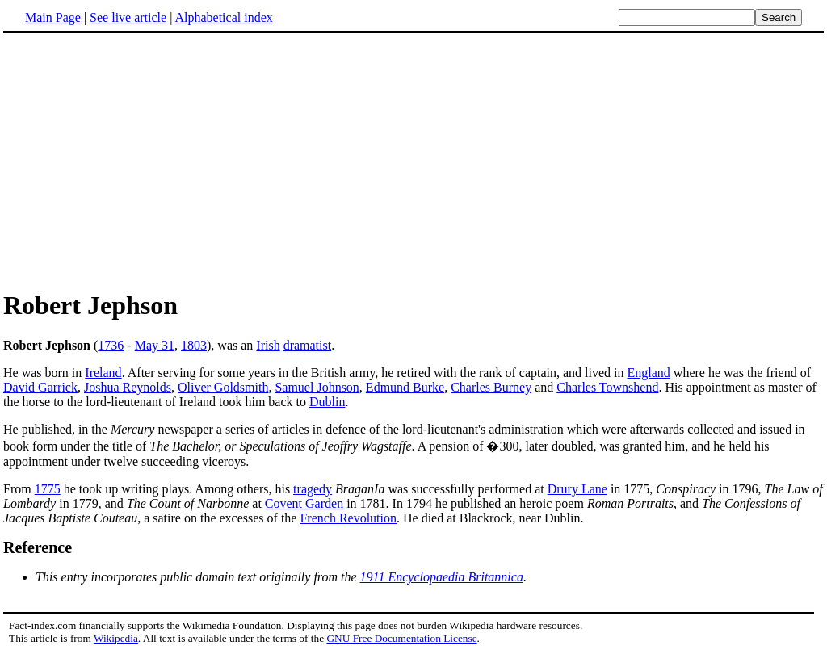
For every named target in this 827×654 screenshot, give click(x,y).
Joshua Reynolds (127, 387)
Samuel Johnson (317, 387)
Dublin (327, 402)
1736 (111, 345)
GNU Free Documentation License (401, 638)
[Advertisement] (139, 161)
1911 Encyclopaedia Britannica (441, 577)
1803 (194, 345)
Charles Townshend (607, 387)
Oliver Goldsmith (223, 387)
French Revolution (348, 518)
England (649, 372)
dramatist (307, 345)
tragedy (312, 489)
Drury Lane (577, 489)
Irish (267, 345)
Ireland (103, 372)
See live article (128, 17)
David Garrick (40, 387)
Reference (37, 547)
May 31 (154, 345)
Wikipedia (116, 638)
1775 (48, 489)
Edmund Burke (405, 387)
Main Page (53, 17)
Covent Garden (304, 503)
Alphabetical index (223, 17)
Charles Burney (491, 387)
